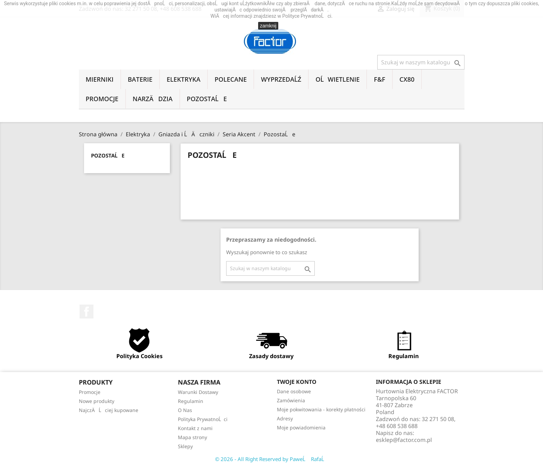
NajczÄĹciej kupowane (108, 410)
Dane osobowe (294, 391)
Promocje (102, 99)
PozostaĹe (207, 99)
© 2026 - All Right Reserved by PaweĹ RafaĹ (271, 458)
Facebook (86, 311)
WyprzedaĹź (281, 79)
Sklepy (185, 446)
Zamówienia (291, 400)
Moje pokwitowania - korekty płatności (321, 409)
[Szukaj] (420, 62)
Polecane (231, 79)
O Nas (185, 410)
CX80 (407, 79)
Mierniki (100, 79)
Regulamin (190, 401)
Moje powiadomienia (301, 427)
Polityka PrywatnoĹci (203, 419)
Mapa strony (192, 437)
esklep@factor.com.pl (404, 440)
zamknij (268, 26)
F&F (379, 79)
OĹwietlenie (337, 79)
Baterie (140, 79)
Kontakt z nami (195, 428)
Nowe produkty (96, 401)
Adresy (285, 418)
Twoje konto (296, 382)
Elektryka (183, 79)
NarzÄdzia (153, 99)
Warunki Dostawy (198, 392)
